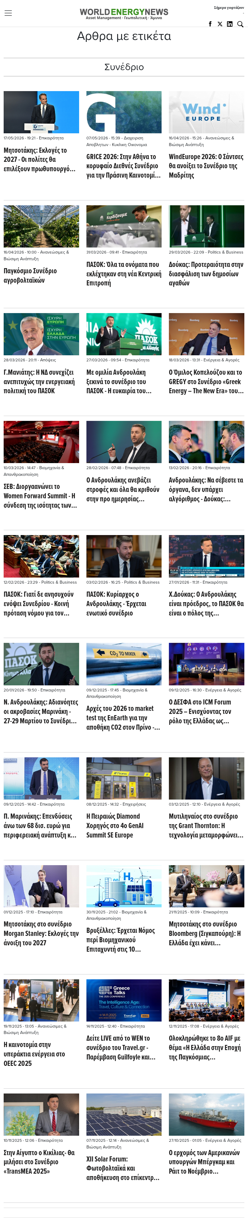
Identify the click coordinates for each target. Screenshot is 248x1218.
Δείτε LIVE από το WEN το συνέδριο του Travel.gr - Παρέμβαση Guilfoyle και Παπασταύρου (118, 1048)
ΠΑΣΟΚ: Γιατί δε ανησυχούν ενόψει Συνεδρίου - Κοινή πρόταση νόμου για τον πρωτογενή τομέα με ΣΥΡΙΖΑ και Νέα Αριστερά (40, 604)
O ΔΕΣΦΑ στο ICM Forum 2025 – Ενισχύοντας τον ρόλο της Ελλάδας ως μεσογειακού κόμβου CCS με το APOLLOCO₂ (205, 712)
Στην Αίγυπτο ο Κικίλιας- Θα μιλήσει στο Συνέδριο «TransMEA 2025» (39, 1163)
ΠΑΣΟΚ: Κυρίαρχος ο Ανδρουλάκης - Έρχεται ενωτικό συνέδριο (116, 604)
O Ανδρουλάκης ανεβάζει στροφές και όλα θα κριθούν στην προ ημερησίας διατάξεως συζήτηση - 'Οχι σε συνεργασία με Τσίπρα (122, 490)
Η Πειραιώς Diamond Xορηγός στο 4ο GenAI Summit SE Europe (115, 826)
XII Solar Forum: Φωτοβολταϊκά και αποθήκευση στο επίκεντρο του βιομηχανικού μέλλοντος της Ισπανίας (123, 1169)
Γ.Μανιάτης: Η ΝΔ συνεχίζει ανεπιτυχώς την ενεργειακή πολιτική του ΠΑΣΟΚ (39, 382)
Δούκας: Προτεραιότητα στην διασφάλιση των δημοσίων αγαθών (206, 274)
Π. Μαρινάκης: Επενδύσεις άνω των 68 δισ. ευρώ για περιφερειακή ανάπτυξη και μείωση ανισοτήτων (40, 826)
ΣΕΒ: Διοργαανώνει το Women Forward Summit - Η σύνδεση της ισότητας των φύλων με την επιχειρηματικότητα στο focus (39, 496)
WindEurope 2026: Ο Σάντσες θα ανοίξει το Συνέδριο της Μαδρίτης (206, 167)
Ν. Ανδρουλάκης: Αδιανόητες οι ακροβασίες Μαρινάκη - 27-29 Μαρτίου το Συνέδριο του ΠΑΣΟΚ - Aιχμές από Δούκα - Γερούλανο (41, 712)
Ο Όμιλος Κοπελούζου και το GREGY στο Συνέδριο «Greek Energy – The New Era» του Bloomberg (205, 382)
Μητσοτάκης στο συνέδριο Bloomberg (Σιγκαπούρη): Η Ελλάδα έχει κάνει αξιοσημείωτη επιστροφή (205, 934)
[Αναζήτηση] (240, 24)
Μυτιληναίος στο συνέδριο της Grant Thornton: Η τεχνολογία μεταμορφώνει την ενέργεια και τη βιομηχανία (203, 826)
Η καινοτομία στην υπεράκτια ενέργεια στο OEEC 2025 (34, 1055)
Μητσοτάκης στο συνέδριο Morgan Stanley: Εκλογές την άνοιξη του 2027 (41, 934)
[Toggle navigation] (10, 13)
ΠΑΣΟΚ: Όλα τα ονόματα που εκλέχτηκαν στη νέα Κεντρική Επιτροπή (124, 274)
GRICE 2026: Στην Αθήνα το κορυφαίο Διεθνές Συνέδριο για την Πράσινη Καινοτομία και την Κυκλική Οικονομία (122, 167)
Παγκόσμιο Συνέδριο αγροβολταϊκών (30, 276)
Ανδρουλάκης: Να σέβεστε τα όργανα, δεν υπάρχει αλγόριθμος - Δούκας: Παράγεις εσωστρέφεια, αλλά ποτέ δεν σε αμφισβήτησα (206, 490)
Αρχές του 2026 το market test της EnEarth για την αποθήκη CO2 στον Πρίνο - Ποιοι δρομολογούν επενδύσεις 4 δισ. (120, 718)
